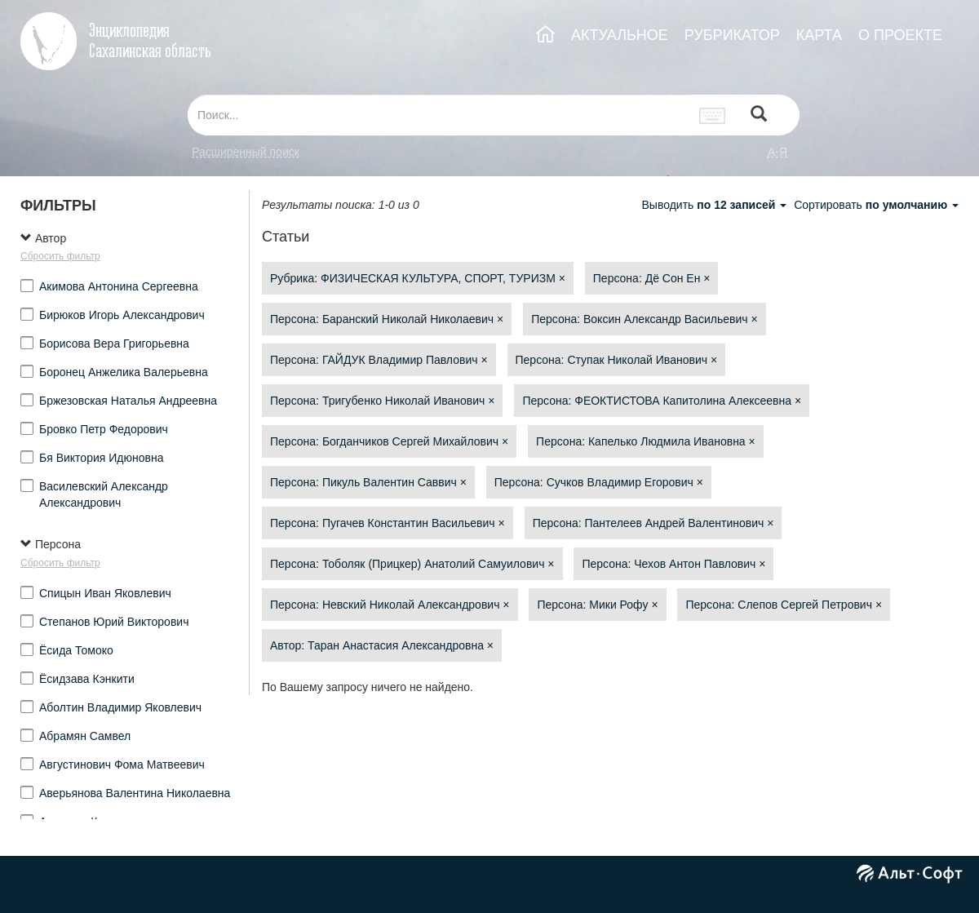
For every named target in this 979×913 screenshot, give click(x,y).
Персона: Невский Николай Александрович (390, 604)
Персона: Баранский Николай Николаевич (386, 319)
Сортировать (876, 204)
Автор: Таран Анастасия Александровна (382, 645)
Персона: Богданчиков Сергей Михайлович (389, 441)
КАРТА (819, 35)
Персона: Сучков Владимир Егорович (598, 482)
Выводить (715, 204)
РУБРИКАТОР (732, 35)
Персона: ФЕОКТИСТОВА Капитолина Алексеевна (661, 400)
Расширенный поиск (245, 151)
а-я (777, 151)
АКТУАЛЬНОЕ (619, 35)
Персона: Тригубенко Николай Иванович (382, 400)
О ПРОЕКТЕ (900, 35)
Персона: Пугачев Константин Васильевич (387, 523)
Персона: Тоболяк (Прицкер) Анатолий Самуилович (412, 563)
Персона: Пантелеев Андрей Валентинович (653, 523)
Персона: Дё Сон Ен (652, 278)
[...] (439, 115)
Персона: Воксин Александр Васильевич (644, 319)
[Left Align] (758, 115)
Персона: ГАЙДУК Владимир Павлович (379, 359)
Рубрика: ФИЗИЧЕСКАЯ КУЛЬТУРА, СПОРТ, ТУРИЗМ (417, 278)
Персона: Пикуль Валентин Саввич (368, 482)
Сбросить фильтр (60, 256)
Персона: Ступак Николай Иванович (617, 359)
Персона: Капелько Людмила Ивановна (645, 441)
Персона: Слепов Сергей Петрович (783, 604)
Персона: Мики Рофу (597, 604)
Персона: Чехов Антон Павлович (673, 563)
